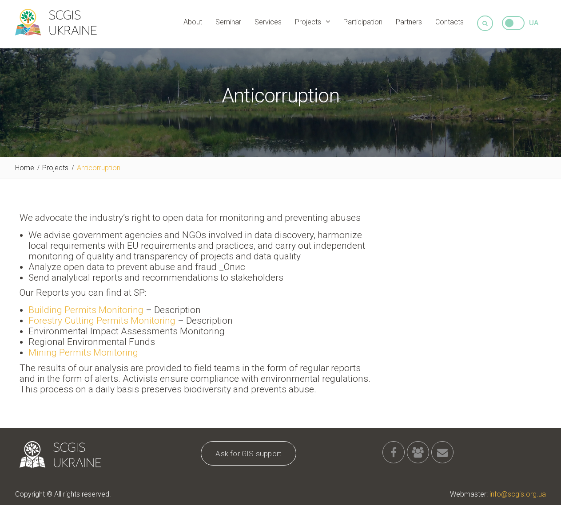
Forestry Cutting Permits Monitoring (101, 320)
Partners (409, 22)
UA (533, 23)
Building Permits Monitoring (85, 310)
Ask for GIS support (248, 453)
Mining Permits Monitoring (83, 352)
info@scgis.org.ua (517, 494)
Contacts (449, 22)
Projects (308, 22)
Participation (362, 22)
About (192, 22)
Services (268, 22)
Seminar (228, 22)
